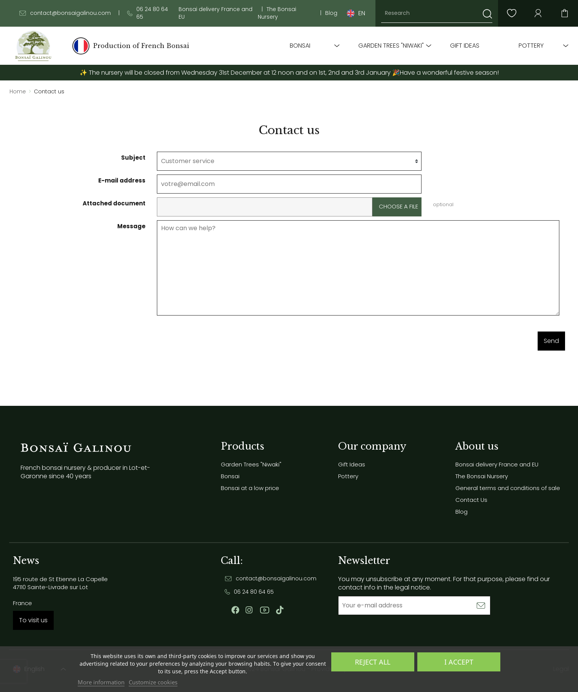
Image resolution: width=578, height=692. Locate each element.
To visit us (33, 620)
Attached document (114, 203)
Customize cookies (153, 682)
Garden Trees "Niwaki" (391, 46)
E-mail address (121, 180)
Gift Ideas (464, 46)
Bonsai (300, 46)
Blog (331, 13)
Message (131, 226)
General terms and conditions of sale (507, 488)
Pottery (531, 46)
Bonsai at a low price (250, 488)
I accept (458, 661)
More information (101, 682)
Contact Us (471, 500)
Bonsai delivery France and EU (215, 13)
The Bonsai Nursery (277, 13)
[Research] (436, 13)
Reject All (372, 661)
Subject (133, 158)
